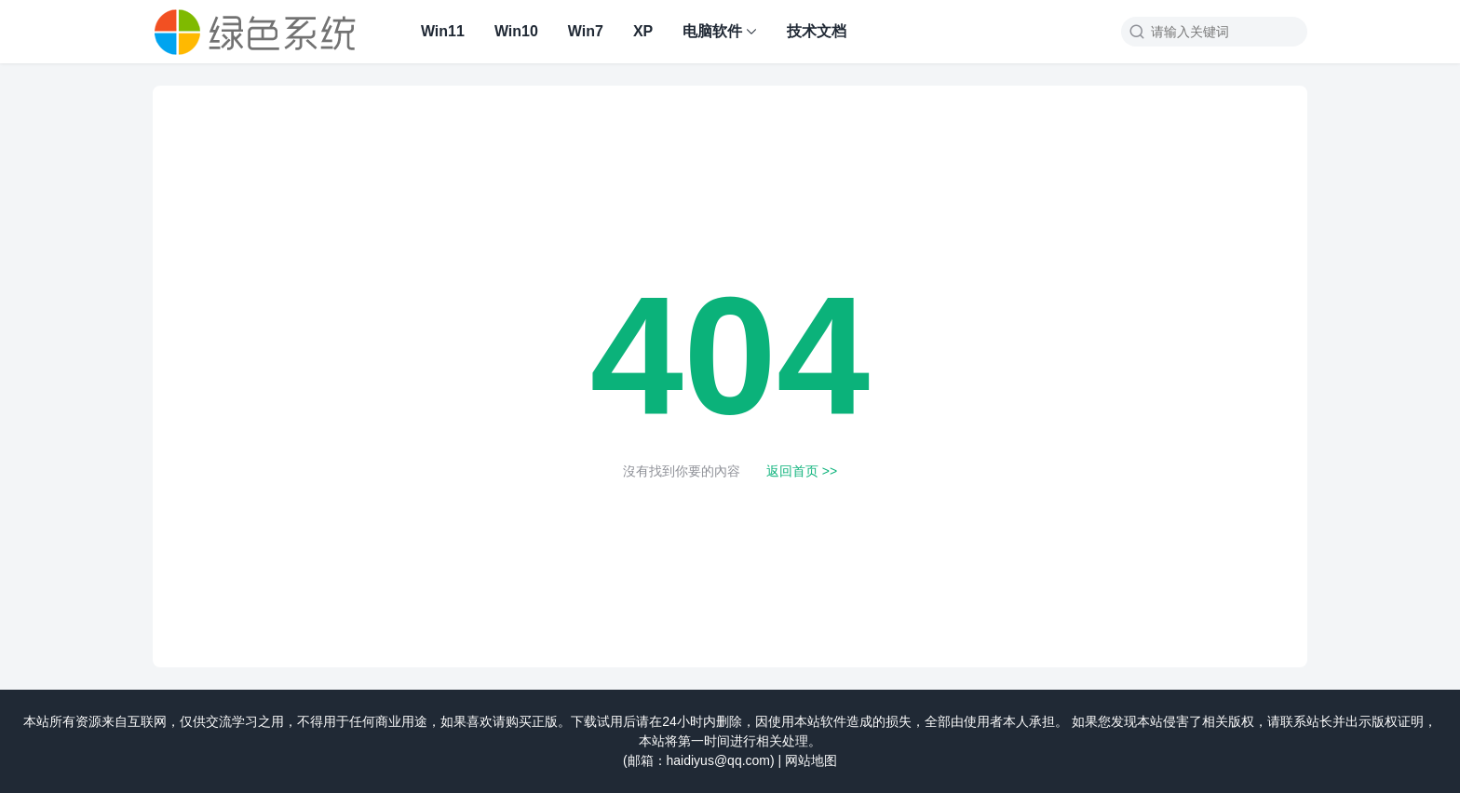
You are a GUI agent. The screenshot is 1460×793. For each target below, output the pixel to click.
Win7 (585, 31)
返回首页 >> (801, 471)
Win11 (443, 31)
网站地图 (811, 760)
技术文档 (816, 31)
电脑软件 (712, 31)
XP (643, 31)
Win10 (516, 31)
